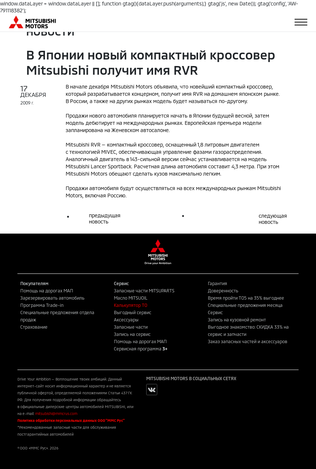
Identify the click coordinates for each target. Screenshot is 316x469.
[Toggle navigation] (301, 22)
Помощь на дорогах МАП (46, 290)
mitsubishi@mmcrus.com (56, 413)
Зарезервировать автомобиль (52, 297)
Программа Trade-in (41, 305)
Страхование (34, 326)
